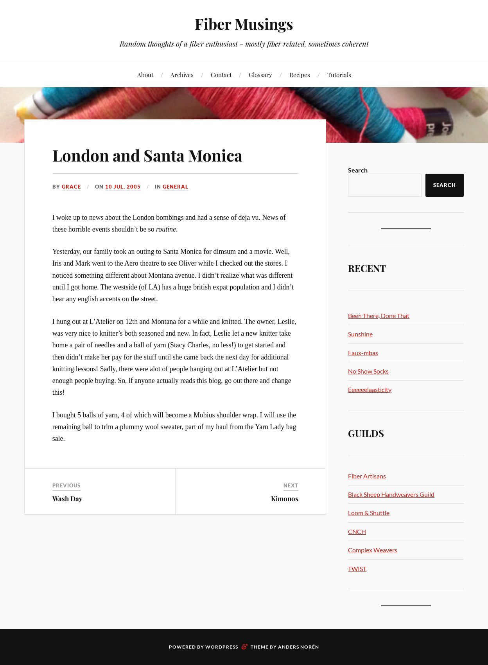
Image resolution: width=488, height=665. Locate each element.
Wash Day (67, 498)
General (175, 186)
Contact (221, 74)
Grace (71, 186)
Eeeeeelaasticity (369, 389)
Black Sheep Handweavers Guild (391, 494)
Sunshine (360, 334)
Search (358, 170)
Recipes (299, 74)
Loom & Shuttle (368, 512)
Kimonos (284, 498)
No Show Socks (368, 371)
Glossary (260, 74)
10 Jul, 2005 (123, 186)
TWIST (357, 568)
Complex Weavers (372, 550)
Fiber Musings (244, 24)
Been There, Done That (378, 315)
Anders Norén (298, 647)
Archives (182, 74)
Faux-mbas (363, 352)
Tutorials (339, 74)
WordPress (221, 647)
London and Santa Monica (155, 154)
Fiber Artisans (367, 476)
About (145, 74)
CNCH (357, 531)
